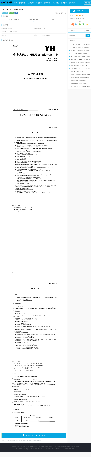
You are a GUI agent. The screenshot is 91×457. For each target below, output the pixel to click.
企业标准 (64, 3)
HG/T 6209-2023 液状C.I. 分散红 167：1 (80, 65)
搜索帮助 (88, 31)
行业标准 (31, 3)
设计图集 (56, 3)
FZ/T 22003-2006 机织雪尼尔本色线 (79, 83)
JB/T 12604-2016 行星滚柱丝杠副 (78, 80)
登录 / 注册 (87, 3)
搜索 (88, 35)
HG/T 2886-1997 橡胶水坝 (77, 71)
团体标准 (47, 3)
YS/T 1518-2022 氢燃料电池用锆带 (79, 53)
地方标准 (39, 3)
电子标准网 (6, 3)
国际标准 (72, 3)
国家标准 (22, 3)
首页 (15, 3)
